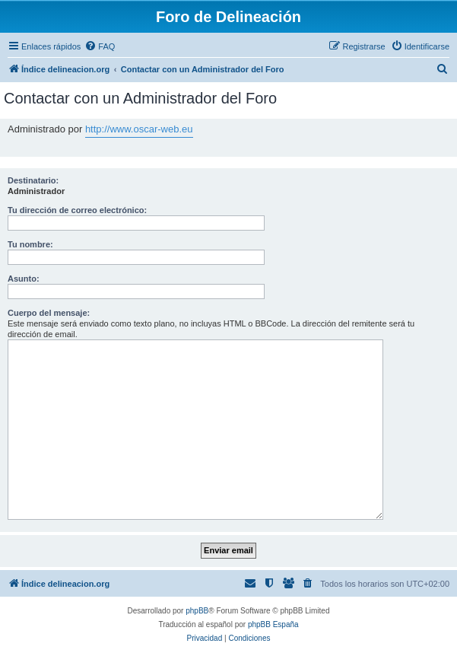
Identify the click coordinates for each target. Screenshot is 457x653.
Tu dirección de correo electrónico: (77, 210)
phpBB (197, 611)
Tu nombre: (30, 244)
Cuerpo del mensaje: (49, 312)
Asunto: (24, 278)
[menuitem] (99, 46)
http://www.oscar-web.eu (139, 129)
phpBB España (273, 624)
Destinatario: (33, 180)
